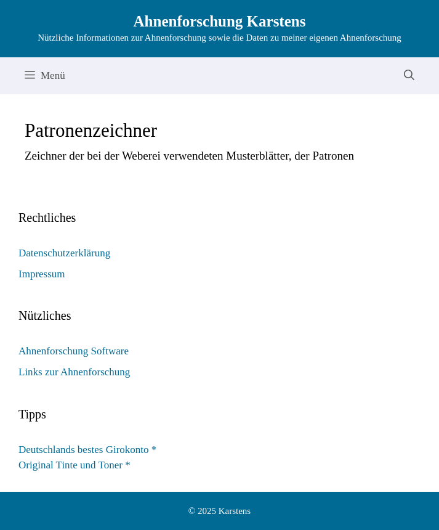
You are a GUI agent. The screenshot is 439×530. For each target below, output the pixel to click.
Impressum (41, 274)
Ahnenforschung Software (73, 351)
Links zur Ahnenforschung (74, 372)
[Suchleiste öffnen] (409, 75)
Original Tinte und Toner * (74, 465)
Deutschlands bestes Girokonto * (87, 449)
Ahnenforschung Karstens (220, 21)
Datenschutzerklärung (64, 253)
